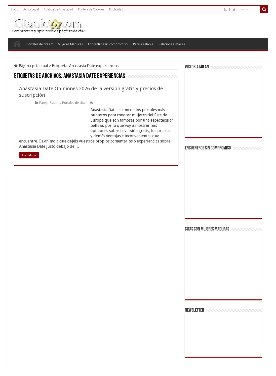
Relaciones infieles (172, 44)
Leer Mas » (29, 155)
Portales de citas (38, 44)
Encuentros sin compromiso (108, 44)
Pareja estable (143, 44)
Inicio (14, 9)
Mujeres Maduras (70, 44)
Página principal (31, 65)
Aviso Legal (31, 9)
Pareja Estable (49, 103)
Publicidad (116, 9)
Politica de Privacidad (58, 9)
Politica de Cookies (91, 9)
